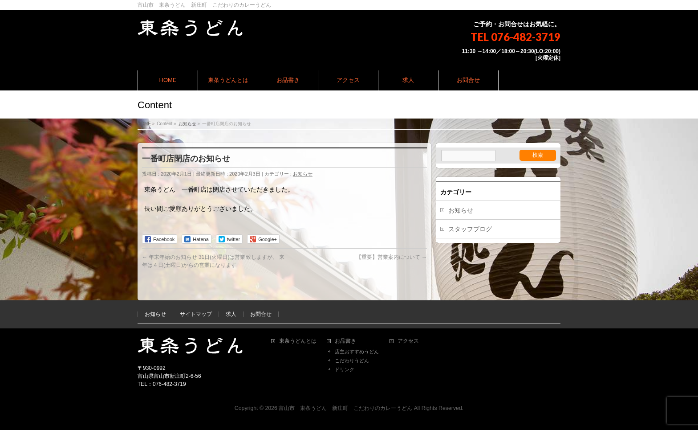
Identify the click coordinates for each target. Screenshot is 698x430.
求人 (231, 314)
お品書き (345, 341)
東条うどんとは (298, 341)
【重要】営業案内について (391, 257)
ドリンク (344, 369)
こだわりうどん (352, 360)
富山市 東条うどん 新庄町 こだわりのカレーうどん (345, 408)
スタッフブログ (470, 229)
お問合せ (261, 314)
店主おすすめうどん (357, 351)
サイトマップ (196, 314)
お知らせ (302, 173)
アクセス (408, 341)
